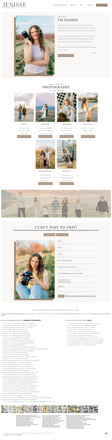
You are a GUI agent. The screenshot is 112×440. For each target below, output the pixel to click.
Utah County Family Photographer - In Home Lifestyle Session (84, 333)
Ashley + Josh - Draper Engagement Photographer (17, 335)
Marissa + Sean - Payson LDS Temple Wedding (81, 331)
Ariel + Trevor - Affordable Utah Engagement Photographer (19, 323)
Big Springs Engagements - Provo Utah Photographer (18, 362)
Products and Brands (48, 314)
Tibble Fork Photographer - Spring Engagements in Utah (18, 384)
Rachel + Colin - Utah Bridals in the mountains (16, 358)
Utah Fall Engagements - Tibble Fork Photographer (17, 370)
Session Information (60, 5)
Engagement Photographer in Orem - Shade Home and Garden (20, 376)
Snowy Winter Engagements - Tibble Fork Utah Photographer (19, 374)
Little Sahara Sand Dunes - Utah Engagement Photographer (19, 388)
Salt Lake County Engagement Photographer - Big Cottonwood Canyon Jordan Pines (26, 349)
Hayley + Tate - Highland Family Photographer (16, 331)
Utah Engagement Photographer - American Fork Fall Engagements (21, 360)
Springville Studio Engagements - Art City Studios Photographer (20, 399)
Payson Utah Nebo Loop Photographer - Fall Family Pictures (84, 323)
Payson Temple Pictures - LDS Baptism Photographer (82, 345)
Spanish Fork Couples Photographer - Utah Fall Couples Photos (20, 395)
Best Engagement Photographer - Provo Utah (15, 329)
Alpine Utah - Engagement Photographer (14, 345)
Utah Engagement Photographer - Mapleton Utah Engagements (20, 325)
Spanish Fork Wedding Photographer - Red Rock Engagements (20, 390)
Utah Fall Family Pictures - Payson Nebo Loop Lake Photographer (85, 343)
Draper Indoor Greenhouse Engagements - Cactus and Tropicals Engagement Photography (28, 397)
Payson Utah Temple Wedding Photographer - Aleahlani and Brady (86, 339)
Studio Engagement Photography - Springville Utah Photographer (21, 378)
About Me (73, 5)
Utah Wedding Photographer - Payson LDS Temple (82, 327)
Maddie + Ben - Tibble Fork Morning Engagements (17, 333)
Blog (81, 5)
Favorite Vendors (8, 434)
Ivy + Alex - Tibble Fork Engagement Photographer (17, 337)
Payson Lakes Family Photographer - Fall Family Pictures (83, 337)
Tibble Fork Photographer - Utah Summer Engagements (18, 366)
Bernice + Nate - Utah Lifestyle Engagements (15, 353)
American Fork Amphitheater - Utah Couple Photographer (19, 351)
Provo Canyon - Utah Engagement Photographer (16, 354)
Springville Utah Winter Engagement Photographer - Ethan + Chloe (21, 372)
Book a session (102, 5)
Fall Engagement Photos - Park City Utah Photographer (18, 393)
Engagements (32, 314)
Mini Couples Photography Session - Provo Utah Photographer (20, 368)
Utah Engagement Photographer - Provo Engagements (18, 364)
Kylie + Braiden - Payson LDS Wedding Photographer (82, 325)
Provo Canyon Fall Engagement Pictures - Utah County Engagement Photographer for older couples (30, 401)
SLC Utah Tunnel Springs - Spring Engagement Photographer (19, 380)
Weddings (26, 314)
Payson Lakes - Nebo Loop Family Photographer (81, 329)
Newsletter (19, 434)
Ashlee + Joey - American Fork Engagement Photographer (19, 343)
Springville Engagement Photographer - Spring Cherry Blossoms (20, 356)
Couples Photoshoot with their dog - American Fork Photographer (21, 386)
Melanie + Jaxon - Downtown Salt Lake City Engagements (19, 341)
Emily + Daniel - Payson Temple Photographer (81, 335)
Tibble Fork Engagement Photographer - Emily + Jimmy (18, 327)
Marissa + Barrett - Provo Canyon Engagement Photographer (20, 347)
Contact (90, 5)
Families (39, 314)
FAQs (14, 434)
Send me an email (85, 314)
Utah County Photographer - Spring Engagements (17, 339)
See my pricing (49, 234)
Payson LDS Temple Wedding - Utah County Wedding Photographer (86, 341)
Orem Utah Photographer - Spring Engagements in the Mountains (21, 382)
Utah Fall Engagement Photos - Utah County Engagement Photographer (22, 392)
